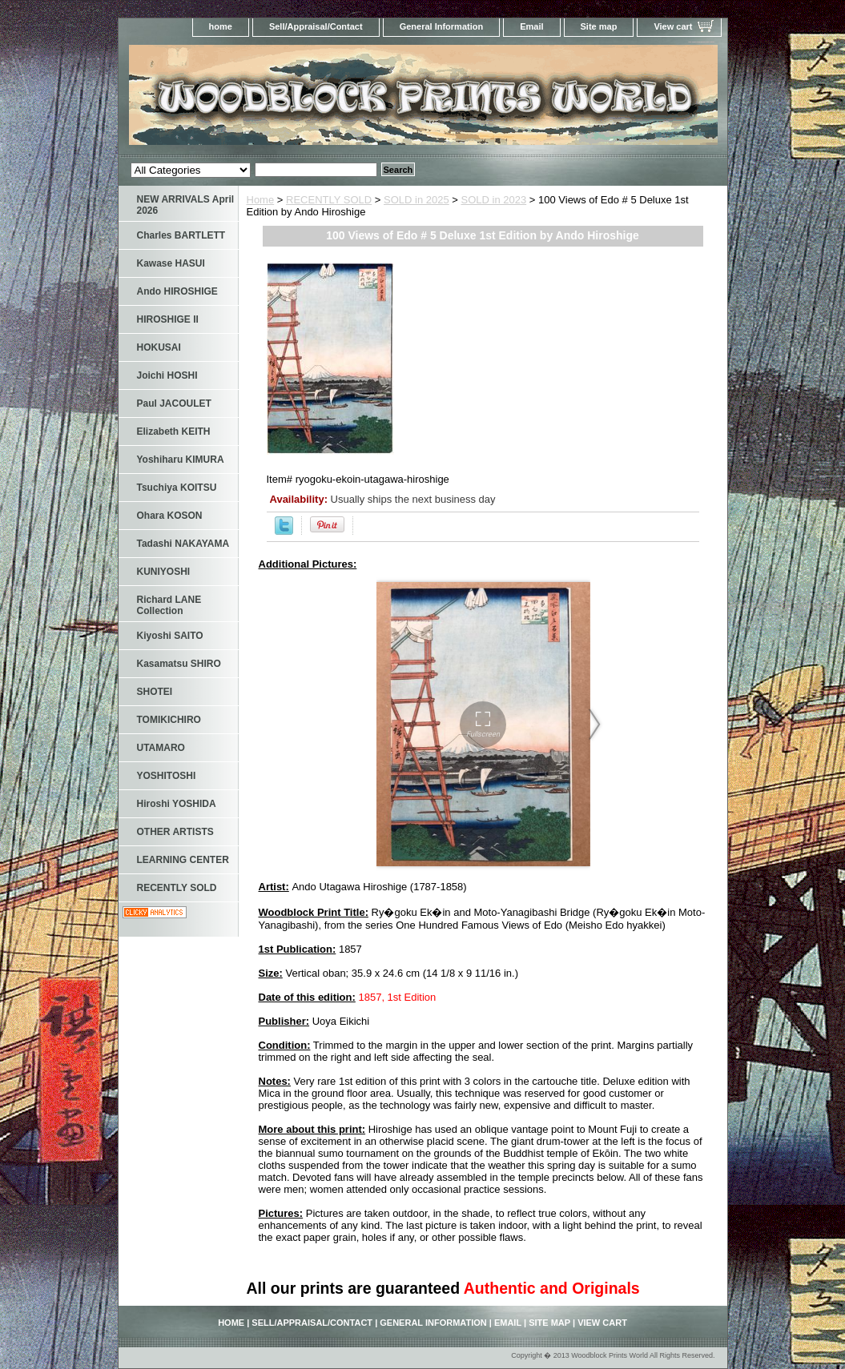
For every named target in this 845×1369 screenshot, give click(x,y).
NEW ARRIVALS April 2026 (186, 205)
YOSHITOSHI (166, 775)
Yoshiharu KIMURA (180, 459)
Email (531, 26)
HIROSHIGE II (168, 319)
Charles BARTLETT (181, 235)
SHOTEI (155, 691)
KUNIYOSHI (164, 571)
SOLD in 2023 (494, 200)
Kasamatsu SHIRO (179, 663)
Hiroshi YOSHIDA (176, 803)
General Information (442, 26)
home (220, 26)
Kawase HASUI (171, 263)
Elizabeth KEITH (174, 431)
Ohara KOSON (170, 515)
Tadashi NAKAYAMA (183, 543)
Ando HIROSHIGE (177, 291)
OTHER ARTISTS (175, 831)
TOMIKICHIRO (169, 719)
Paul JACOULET (174, 403)
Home (261, 200)
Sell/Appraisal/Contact (316, 26)
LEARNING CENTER (183, 859)
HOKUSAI (159, 347)
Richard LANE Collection (169, 605)
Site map (599, 26)
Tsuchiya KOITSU (177, 487)
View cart (673, 26)
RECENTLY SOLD (329, 200)
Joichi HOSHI (167, 375)
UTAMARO (161, 747)
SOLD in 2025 (416, 200)
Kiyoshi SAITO (170, 635)
